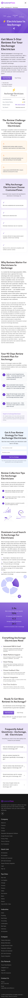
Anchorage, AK (8, 7)
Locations (9, 16)
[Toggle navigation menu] (25, 2)
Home (2, 7)
